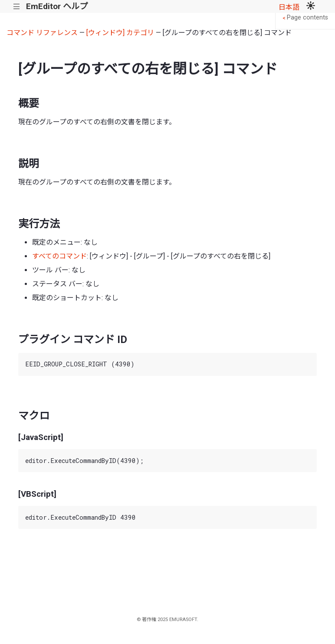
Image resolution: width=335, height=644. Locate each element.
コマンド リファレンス (42, 33)
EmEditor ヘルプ (57, 6)
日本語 (289, 7)
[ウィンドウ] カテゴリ (120, 33)
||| (17, 6)
